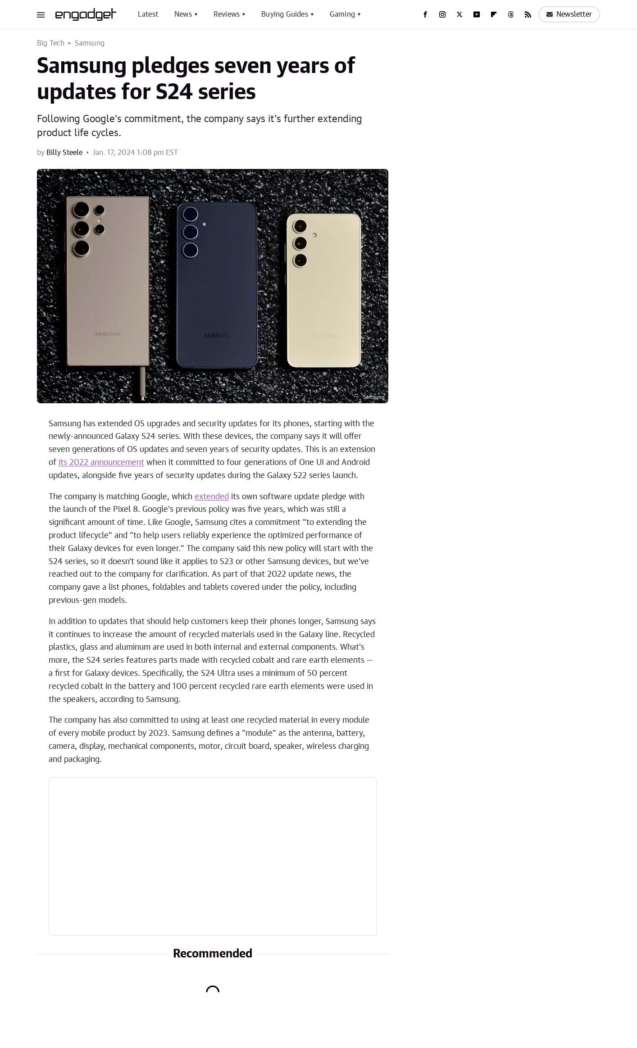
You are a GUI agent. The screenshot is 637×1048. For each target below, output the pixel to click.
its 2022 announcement (101, 463)
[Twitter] (459, 14)
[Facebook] (425, 14)
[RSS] (528, 14)
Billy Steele (64, 152)
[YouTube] (476, 14)
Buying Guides (284, 14)
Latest (148, 14)
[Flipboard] (493, 14)
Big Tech (51, 43)
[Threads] (511, 14)
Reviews (227, 14)
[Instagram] (442, 14)
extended (212, 497)
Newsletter (569, 14)
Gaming (342, 14)
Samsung (90, 43)
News (183, 14)
